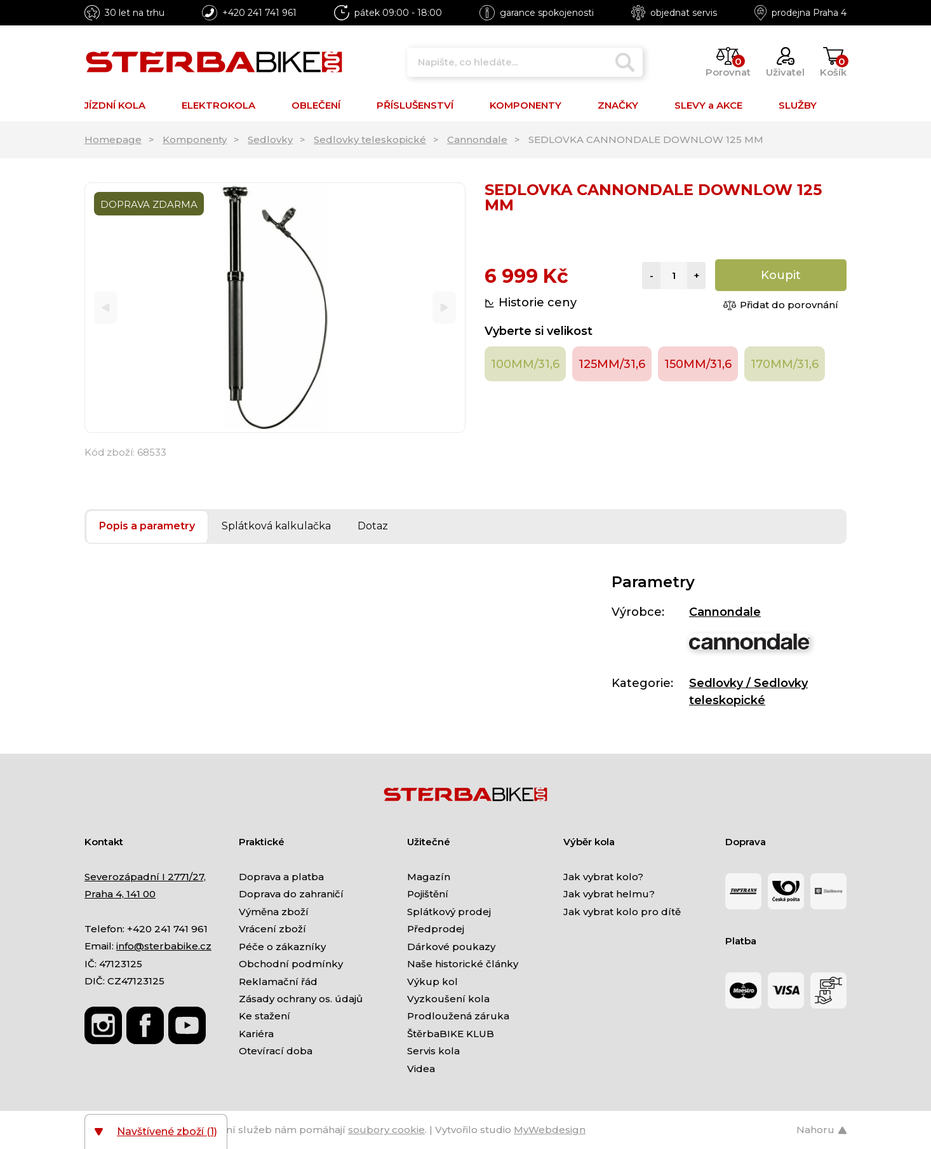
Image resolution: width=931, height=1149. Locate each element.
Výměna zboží (274, 912)
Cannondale (477, 139)
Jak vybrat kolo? (603, 877)
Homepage (113, 139)
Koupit (781, 275)
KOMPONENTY (525, 105)
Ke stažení (264, 1016)
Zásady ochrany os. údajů (301, 999)
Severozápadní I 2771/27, (145, 877)
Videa (421, 1069)
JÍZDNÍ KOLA (114, 105)
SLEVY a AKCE (708, 105)
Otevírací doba (275, 1051)
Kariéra (256, 1034)
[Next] (444, 308)
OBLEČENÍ (315, 105)
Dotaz (373, 526)
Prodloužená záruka (458, 1016)
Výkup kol (432, 982)
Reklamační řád (278, 982)
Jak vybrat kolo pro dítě (622, 912)
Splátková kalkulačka (276, 526)
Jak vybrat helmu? (609, 894)
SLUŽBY (798, 105)
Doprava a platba (281, 877)
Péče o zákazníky (282, 947)
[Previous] (105, 308)
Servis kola (433, 1051)
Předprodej (435, 929)
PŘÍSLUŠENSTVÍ (415, 105)
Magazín (428, 877)
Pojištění (427, 894)
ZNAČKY (618, 105)
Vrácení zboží (272, 929)
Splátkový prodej (449, 912)
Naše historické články (462, 964)
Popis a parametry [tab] (147, 526)
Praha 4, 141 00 (120, 894)
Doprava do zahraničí (291, 894)
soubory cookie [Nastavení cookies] (386, 1130)
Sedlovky (270, 139)
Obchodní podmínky (291, 964)
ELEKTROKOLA (218, 105)
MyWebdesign (550, 1130)
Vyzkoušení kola (448, 999)
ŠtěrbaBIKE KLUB (450, 1034)
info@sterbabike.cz (163, 946)
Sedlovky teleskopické (370, 139)
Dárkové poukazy (451, 947)
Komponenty (195, 139)
